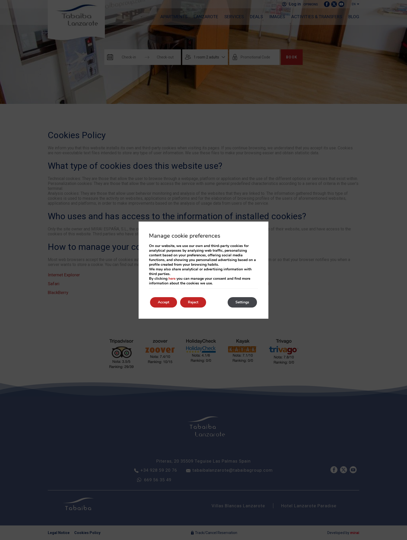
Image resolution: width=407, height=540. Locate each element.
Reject (193, 302)
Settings (242, 302)
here (171, 278)
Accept (163, 302)
